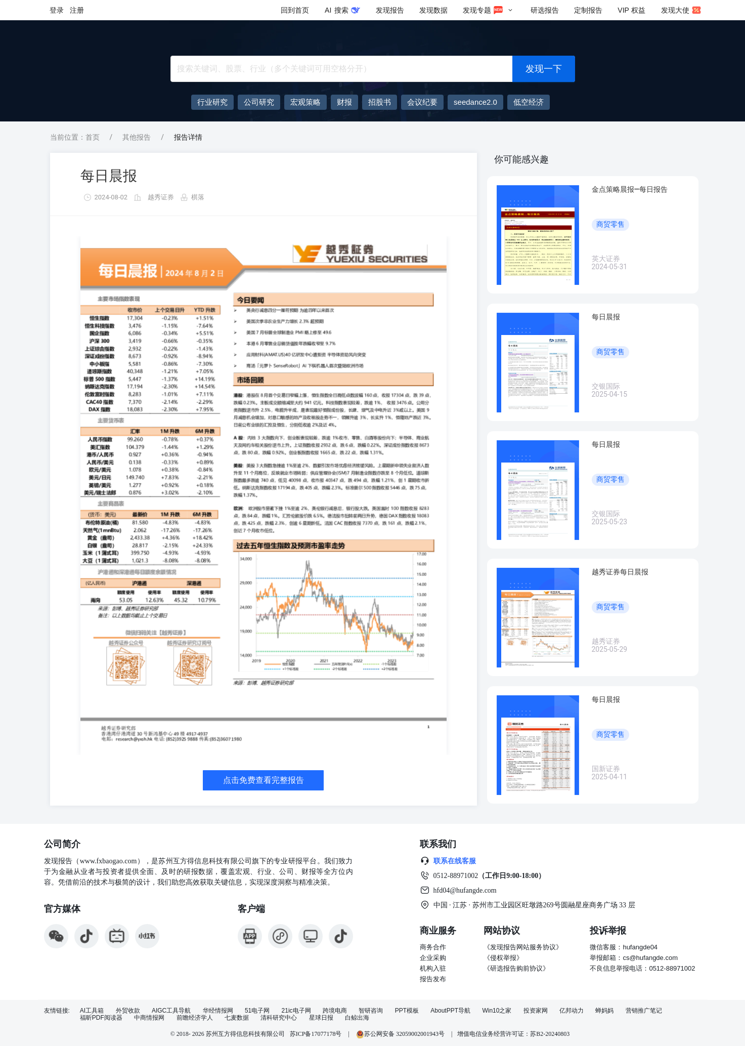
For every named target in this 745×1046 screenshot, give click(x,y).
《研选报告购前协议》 (516, 968)
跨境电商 (335, 1011)
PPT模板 (407, 1011)
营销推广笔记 (644, 1011)
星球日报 (321, 1018)
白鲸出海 (357, 1018)
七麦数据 (237, 1018)
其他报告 (136, 137)
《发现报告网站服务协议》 (523, 947)
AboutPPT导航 (450, 1011)
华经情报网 (218, 1011)
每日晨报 (108, 176)
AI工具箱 (92, 1011)
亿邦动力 (571, 1011)
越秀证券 (161, 197)
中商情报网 (149, 1018)
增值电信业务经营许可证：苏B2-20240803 (513, 1033)
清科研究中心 (278, 1018)
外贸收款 (128, 1011)
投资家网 (535, 1011)
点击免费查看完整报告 (263, 780)
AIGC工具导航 (171, 1011)
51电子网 (257, 1011)
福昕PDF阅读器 (101, 1018)
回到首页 (295, 10)
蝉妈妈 (604, 1011)
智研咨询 (371, 1011)
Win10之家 (496, 1011)
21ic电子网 (296, 1011)
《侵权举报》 (503, 957)
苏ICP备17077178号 (316, 1033)
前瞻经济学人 (195, 1018)
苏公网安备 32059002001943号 (401, 1033)
